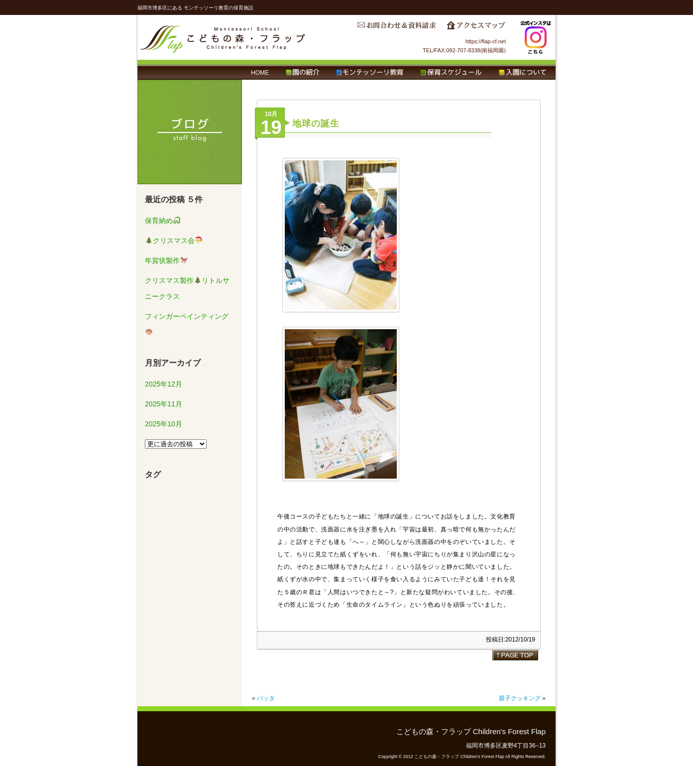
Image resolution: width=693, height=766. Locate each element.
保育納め (162, 221)
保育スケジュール (451, 73)
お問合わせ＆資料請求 (396, 28)
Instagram (535, 37)
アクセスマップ (476, 28)
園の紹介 (302, 73)
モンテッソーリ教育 (370, 73)
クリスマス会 (173, 241)
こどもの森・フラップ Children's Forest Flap (223, 37)
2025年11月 (163, 404)
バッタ (266, 698)
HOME (260, 72)
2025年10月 (163, 424)
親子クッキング (520, 698)
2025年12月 (163, 384)
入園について (522, 73)
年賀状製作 (166, 260)
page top (515, 654)
